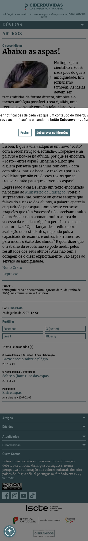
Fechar (25, 132)
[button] (10, 531)
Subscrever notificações (52, 132)
